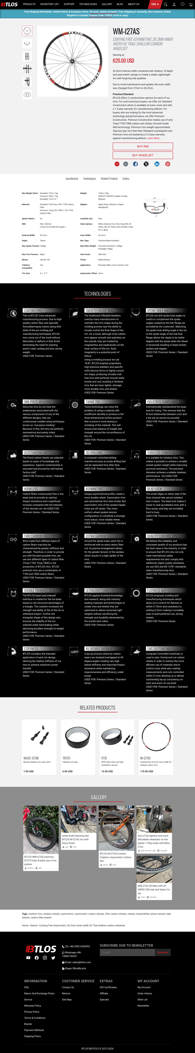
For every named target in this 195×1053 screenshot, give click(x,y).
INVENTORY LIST (49, 4)
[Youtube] (28, 958)
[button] (155, 4)
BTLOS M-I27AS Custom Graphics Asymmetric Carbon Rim (116, 857)
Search (33, 925)
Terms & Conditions (35, 1017)
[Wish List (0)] (183, 4)
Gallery (126, 178)
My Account (144, 987)
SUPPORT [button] (69, 4)
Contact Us (68, 987)
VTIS (104, 757)
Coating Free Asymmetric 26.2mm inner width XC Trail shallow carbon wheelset (82, 925)
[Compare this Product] (125, 164)
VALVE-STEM (31, 757)
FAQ (26, 987)
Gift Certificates (108, 987)
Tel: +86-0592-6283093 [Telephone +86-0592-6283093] (76, 946)
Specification (72, 178)
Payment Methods (34, 1030)
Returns (66, 993)
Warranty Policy (32, 1005)
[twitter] (53, 958)
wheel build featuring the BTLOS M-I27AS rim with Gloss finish (75, 839)
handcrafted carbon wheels (150, 913)
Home (25, 925)
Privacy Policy (31, 1011)
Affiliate (104, 993)
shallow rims (35, 913)
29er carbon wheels (115, 913)
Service (28, 999)
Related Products (109, 178)
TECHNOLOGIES (88, 4)
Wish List (142, 999)
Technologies (89, 178)
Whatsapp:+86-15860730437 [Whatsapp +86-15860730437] (71, 954)
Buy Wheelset (143, 155)
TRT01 (66, 757)
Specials (104, 999)
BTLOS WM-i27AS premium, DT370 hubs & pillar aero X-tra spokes (40, 860)
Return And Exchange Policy (39, 993)
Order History (145, 993)
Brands (28, 1024)
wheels (131, 913)
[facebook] (37, 958)
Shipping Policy (32, 1036)
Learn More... (154, 138)
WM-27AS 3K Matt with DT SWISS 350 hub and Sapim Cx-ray (154, 889)
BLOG (120, 4)
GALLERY (107, 4)
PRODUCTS (29, 4)
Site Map (67, 999)
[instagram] (45, 958)
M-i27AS (145, 757)
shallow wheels (51, 913)
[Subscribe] (163, 952)
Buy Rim (143, 146)
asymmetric (67, 913)
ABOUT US (133, 4)
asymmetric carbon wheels (89, 913)
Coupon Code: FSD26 (100, 16)
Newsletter (143, 1005)
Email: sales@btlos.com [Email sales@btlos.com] (76, 962)
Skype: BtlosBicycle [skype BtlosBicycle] (74, 968)
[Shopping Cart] (191, 4)
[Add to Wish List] (117, 164)
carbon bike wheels (41, 917)
